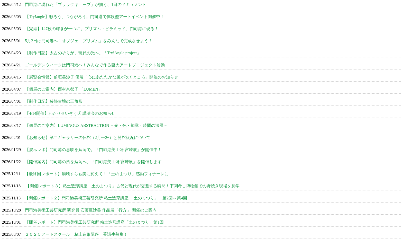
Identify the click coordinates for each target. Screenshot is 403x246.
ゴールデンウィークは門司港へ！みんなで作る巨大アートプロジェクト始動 (95, 65)
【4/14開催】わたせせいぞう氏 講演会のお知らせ (70, 113)
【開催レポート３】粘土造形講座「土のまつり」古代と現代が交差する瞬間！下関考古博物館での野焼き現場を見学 (132, 186)
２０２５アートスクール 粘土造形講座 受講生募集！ (76, 234)
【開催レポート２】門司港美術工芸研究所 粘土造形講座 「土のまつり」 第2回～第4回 (106, 198)
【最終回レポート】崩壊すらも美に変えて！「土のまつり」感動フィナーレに (97, 174)
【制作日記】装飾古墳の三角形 (54, 101)
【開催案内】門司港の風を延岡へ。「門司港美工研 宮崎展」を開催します (93, 162)
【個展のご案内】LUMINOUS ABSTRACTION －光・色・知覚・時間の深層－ (96, 125)
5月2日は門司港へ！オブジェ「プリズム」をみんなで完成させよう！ (88, 41)
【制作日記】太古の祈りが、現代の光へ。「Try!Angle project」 (83, 53)
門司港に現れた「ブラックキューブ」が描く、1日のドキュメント (85, 4)
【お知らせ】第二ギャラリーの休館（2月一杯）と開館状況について (87, 137)
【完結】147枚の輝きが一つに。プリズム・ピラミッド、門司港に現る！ (92, 29)
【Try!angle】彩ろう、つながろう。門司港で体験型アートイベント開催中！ (94, 16)
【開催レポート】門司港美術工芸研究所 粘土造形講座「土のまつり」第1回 (94, 222)
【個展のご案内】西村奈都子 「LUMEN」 (63, 89)
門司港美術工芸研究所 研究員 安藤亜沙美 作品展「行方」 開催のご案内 (91, 210)
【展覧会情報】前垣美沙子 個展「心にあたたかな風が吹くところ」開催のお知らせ (101, 77)
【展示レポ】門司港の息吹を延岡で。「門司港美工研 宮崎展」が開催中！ (93, 149)
